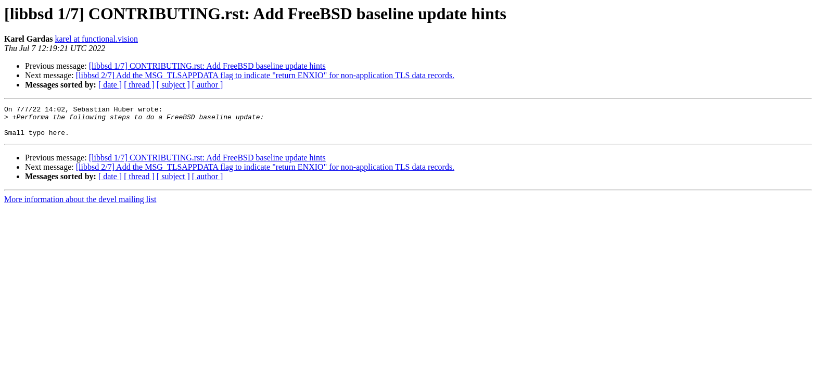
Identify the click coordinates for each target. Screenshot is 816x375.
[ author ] (207, 84)
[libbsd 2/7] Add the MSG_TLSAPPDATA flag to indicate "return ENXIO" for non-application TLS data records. (265, 75)
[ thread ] (139, 84)
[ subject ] (173, 84)
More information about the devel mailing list (80, 205)
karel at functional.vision (96, 38)
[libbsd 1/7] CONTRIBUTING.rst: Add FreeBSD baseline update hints (207, 65)
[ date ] (110, 84)
